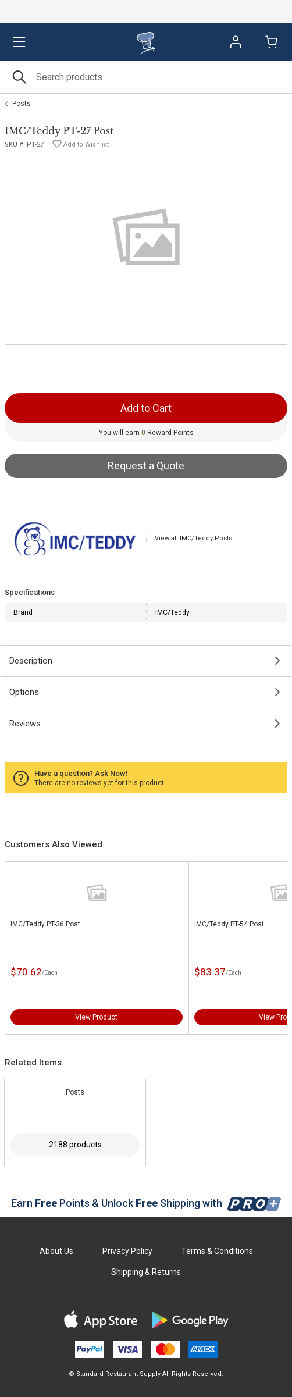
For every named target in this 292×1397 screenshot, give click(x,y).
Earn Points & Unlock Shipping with (146, 1203)
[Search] (146, 77)
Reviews (25, 723)
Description (30, 660)
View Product (96, 1017)
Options (24, 692)
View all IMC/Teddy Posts (193, 538)
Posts (21, 103)
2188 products (75, 1144)
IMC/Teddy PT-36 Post (45, 924)
